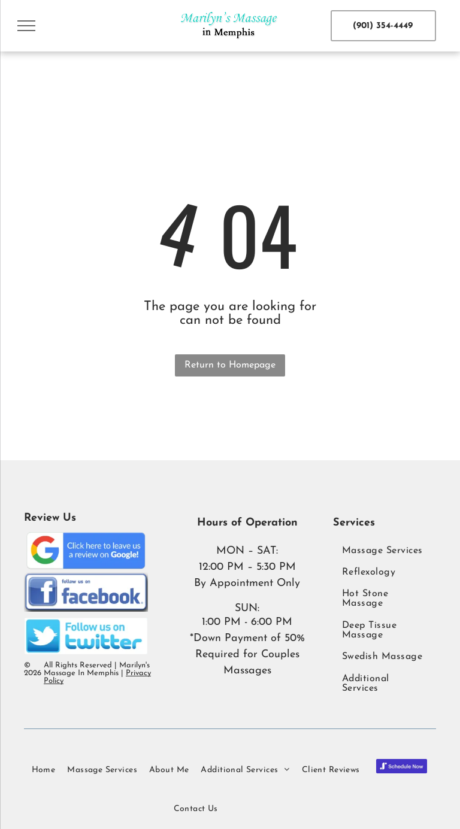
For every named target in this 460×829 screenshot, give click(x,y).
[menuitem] (384, 550)
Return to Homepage (230, 365)
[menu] (26, 25)
